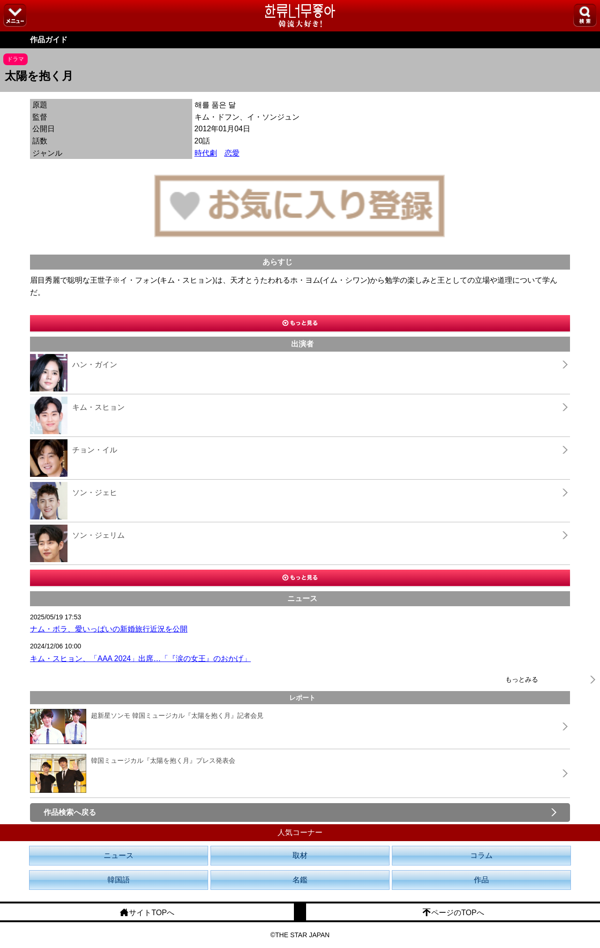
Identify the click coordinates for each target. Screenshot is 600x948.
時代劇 (206, 153)
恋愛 (232, 153)
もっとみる (521, 679)
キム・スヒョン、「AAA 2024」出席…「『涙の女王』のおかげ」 (140, 658)
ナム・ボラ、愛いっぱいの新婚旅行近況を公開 (109, 629)
